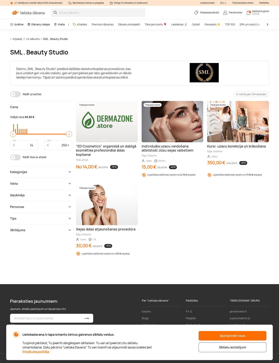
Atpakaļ (17, 39)
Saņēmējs (41, 195)
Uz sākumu (33, 39)
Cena (14, 107)
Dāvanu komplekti (129, 24)
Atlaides (79, 24)
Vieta (59, 24)
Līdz (49, 140)
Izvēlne (16, 24)
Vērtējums (41, 230)
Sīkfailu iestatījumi (232, 347)
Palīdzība (264, 2)
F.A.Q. (189, 311)
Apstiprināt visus (232, 336)
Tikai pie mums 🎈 (156, 24)
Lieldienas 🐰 (179, 24)
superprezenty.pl (240, 318)
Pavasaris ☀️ (212, 24)
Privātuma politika (35, 351)
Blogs (145, 318)
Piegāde (191, 318)
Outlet (196, 24)
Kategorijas (41, 172)
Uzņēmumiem (207, 2)
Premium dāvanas (103, 24)
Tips (41, 218)
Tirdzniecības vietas (242, 2)
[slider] (13, 134)
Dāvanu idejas (38, 24)
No (14, 140)
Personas (41, 206)
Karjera (146, 311)
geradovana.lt (238, 311)
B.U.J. (223, 2)
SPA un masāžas (250, 24)
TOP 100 (230, 24)
